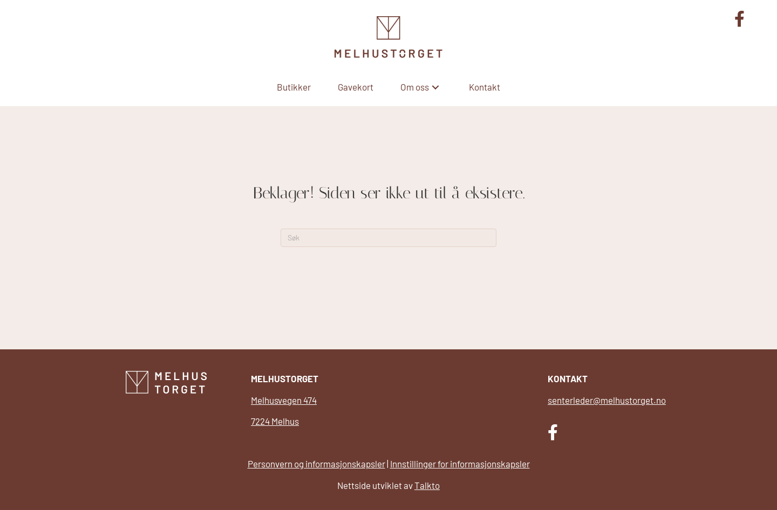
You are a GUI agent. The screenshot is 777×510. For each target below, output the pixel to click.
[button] (435, 87)
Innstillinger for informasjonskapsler (460, 463)
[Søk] (388, 238)
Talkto (427, 485)
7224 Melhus (275, 421)
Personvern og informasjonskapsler (316, 463)
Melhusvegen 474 (284, 400)
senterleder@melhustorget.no (607, 400)
